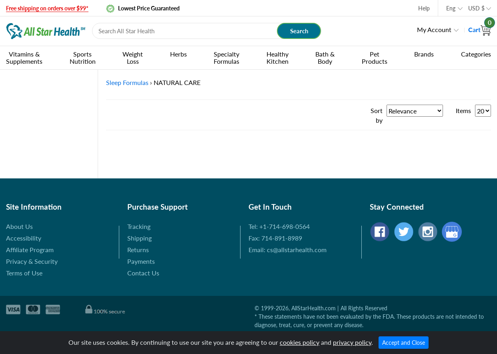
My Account (434, 29)
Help (424, 8)
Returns (138, 249)
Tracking (138, 226)
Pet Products (374, 57)
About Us (19, 226)
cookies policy (299, 342)
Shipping (139, 238)
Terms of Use (24, 273)
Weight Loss (132, 57)
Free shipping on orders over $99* (47, 8)
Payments (141, 261)
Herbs (178, 54)
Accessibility (23, 238)
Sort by (377, 115)
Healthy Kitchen (278, 57)
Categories (476, 54)
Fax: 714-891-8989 (275, 238)
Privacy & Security (32, 261)
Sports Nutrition (83, 57)
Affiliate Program (30, 249)
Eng (450, 8)
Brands (424, 54)
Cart (479, 29)
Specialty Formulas (226, 57)
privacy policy (352, 342)
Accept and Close (403, 342)
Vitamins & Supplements (24, 57)
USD (476, 8)
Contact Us (143, 273)
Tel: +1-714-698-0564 (279, 226)
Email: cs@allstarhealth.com (287, 249)
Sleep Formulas (127, 82)
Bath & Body (325, 57)
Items (463, 110)
